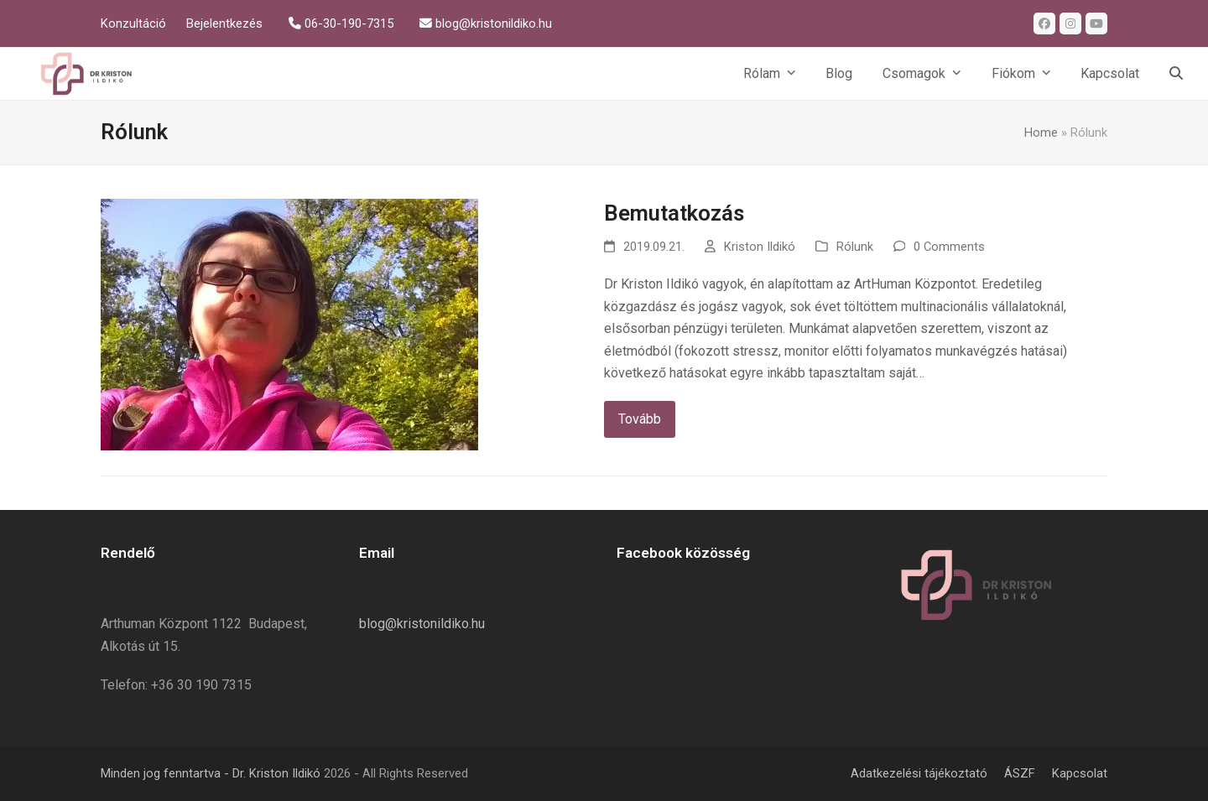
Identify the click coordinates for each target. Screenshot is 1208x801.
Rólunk (854, 246)
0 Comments (949, 246)
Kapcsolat (1079, 773)
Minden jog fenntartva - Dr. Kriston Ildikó (210, 773)
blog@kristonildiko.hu (422, 624)
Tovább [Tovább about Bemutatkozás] (639, 419)
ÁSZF (1019, 773)
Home (1041, 132)
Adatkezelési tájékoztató (919, 773)
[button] (1176, 74)
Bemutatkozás (674, 213)
